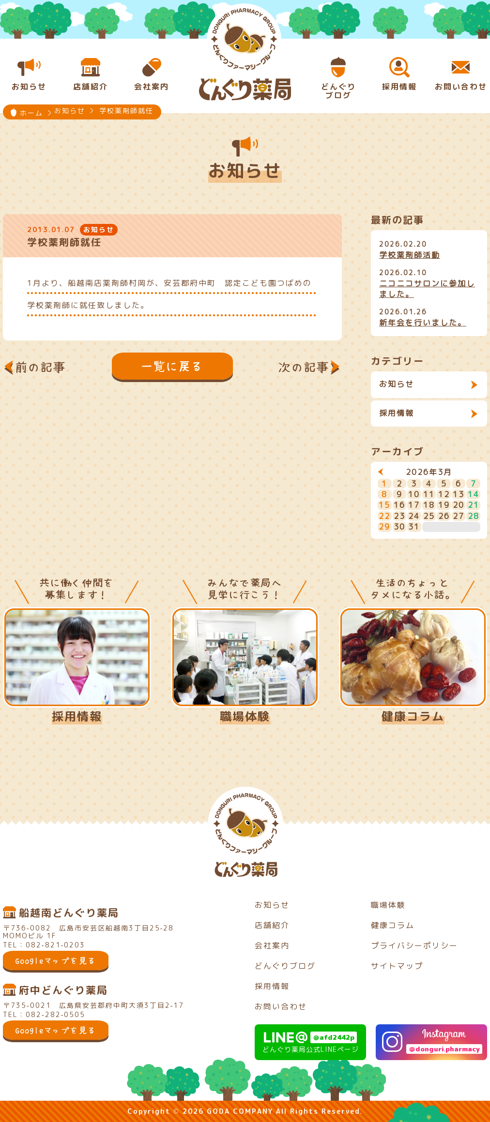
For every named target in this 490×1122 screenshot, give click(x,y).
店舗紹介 (272, 925)
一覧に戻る (172, 366)
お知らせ (396, 384)
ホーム (31, 113)
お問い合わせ (281, 1006)
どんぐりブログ (285, 965)
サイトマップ (397, 965)
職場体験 (245, 716)
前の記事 (40, 367)
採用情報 (396, 413)
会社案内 (272, 945)
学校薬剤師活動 (409, 255)
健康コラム (413, 716)
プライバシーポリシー (414, 945)
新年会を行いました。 (422, 322)
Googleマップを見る (55, 960)
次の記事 (304, 367)
